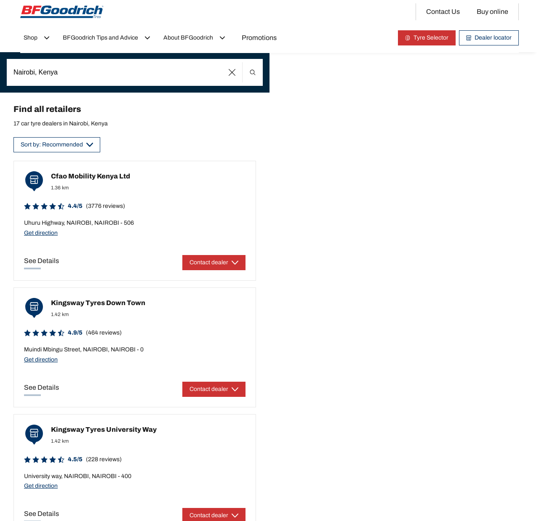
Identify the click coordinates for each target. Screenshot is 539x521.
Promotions (259, 37)
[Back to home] (62, 11)
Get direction (41, 233)
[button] (232, 72)
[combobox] (135, 72)
